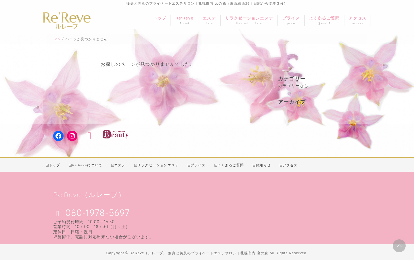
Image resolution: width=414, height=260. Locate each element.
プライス (198, 165)
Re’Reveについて (87, 165)
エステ (120, 165)
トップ (54, 165)
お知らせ (263, 165)
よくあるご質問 (230, 165)
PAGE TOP (399, 246)
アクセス (290, 165)
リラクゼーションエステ (158, 165)
